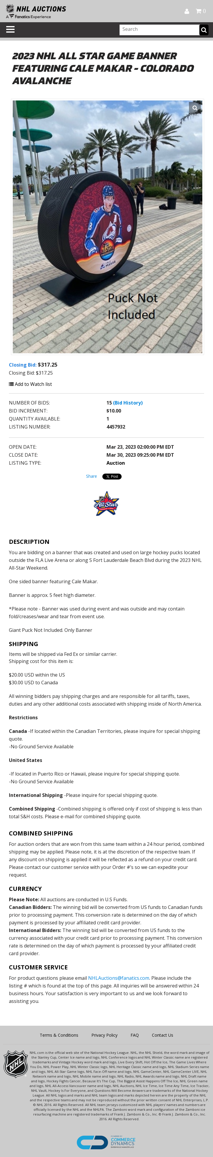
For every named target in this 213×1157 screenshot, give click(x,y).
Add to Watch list (30, 384)
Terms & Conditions (59, 1035)
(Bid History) (128, 402)
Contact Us (162, 1035)
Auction (115, 463)
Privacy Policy (104, 1035)
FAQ (135, 1035)
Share (91, 476)
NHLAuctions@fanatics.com (118, 978)
